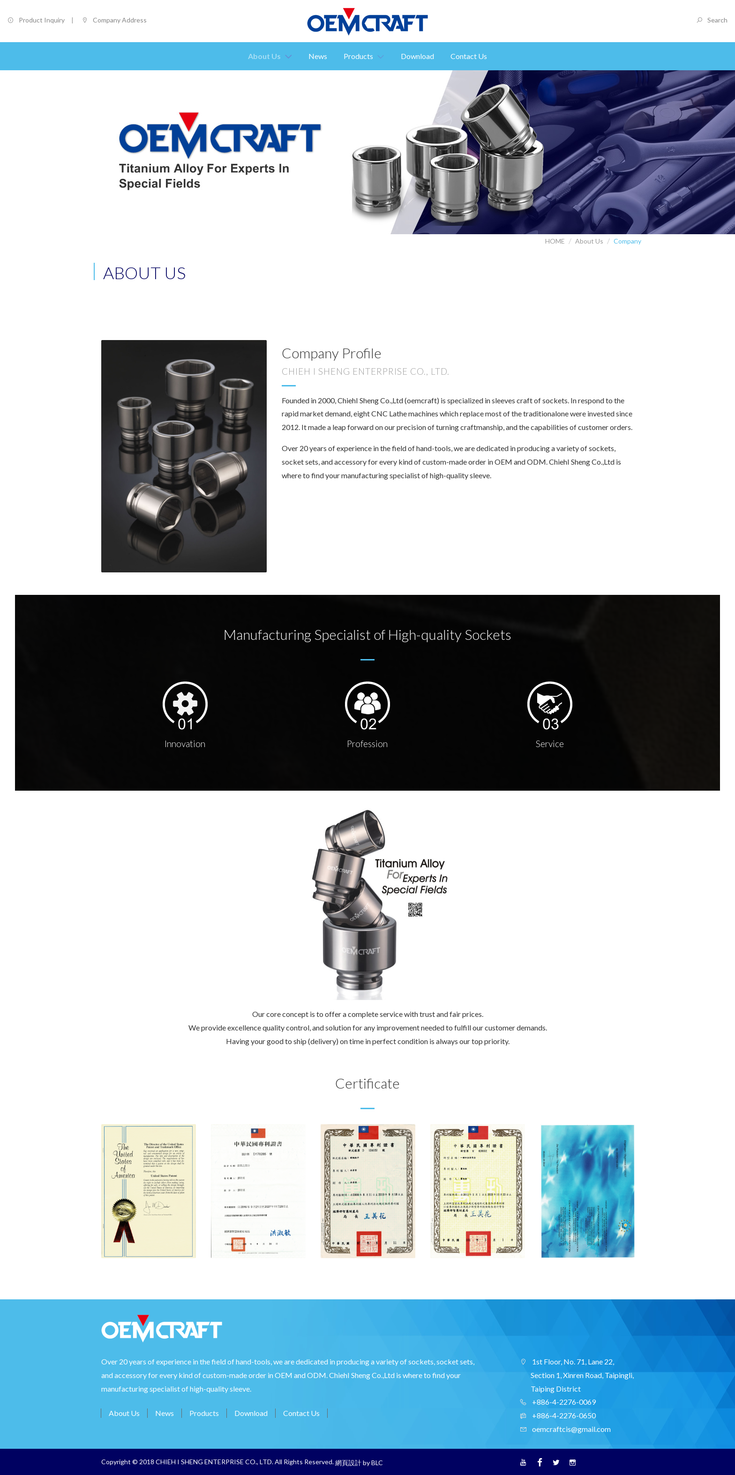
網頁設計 (348, 1462)
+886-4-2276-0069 (563, 1401)
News (164, 1412)
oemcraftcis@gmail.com (571, 1428)
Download (251, 1412)
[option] (148, 1195)
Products (204, 1412)
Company (627, 241)
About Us (589, 241)
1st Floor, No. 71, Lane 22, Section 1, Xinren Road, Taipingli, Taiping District (582, 1375)
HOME (555, 241)
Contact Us (301, 1412)
